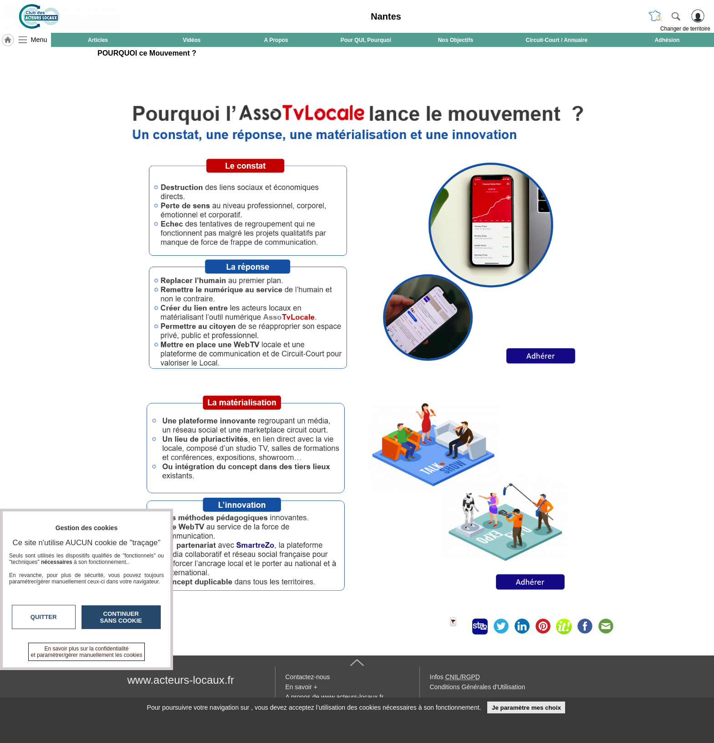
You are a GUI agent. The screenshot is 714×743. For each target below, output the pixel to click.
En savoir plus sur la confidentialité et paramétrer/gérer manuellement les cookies (87, 651)
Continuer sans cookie (121, 617)
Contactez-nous (308, 677)
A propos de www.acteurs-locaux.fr (335, 697)
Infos (455, 677)
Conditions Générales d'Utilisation (477, 687)
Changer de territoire (685, 29)
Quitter (44, 617)
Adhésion (667, 40)
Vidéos (191, 40)
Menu (39, 39)
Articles (98, 40)
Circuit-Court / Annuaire (557, 40)
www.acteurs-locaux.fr (181, 680)
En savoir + (301, 687)
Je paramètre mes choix (526, 707)
